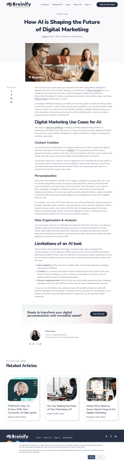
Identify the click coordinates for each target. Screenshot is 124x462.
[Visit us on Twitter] (111, 436)
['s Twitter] (37, 344)
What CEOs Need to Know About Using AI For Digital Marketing (101, 409)
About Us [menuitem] (48, 437)
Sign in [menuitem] (57, 437)
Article (45, 36)
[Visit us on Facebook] (106, 436)
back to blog (62, 14)
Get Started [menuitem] (67, 437)
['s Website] (40, 344)
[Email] (30, 344)
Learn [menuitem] (38, 437)
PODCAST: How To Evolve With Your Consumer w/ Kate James (22, 409)
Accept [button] (91, 457)
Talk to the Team (107, 4)
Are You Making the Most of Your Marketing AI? (61, 407)
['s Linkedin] (33, 344)
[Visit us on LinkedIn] (116, 436)
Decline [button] (100, 457)
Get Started (98, 314)
